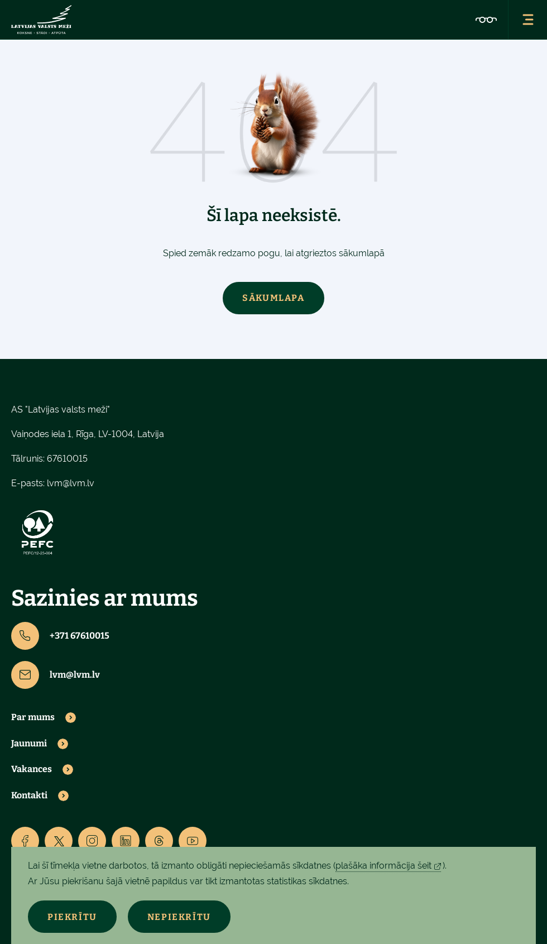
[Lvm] (41, 19)
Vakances (31, 769)
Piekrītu (72, 917)
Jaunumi (29, 743)
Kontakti (29, 795)
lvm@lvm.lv (70, 483)
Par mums (33, 717)
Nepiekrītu (179, 917)
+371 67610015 (60, 636)
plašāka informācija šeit (383, 865)
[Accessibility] (486, 19)
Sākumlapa (273, 298)
